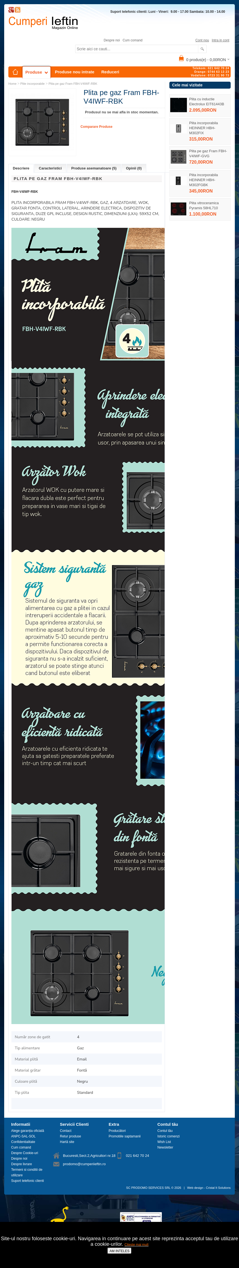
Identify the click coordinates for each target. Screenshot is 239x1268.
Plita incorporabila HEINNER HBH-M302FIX (203, 128)
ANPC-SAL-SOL (23, 1136)
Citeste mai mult (136, 1245)
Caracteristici (50, 168)
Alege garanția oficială (27, 1131)
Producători (117, 1131)
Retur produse (70, 1136)
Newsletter (165, 1147)
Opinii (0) (134, 168)
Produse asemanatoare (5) (94, 168)
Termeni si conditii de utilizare (26, 1172)
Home (12, 83)
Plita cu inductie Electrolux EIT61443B (206, 101)
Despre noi (112, 40)
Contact (65, 1131)
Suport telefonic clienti (27, 1181)
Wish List (164, 1142)
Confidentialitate (23, 1142)
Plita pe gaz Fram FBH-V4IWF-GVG (208, 153)
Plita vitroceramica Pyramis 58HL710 (204, 205)
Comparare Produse (97, 127)
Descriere (21, 168)
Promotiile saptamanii (125, 1136)
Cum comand (132, 40)
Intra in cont (220, 40)
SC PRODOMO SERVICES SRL (148, 1187)
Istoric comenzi (168, 1136)
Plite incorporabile (32, 83)
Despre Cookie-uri (24, 1153)
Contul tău (165, 1131)
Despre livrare (21, 1164)
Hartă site (67, 1142)
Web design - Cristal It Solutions (209, 1187)
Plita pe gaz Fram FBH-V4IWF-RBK (72, 83)
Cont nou (202, 40)
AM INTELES (119, 1251)
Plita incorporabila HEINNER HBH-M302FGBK (203, 180)
